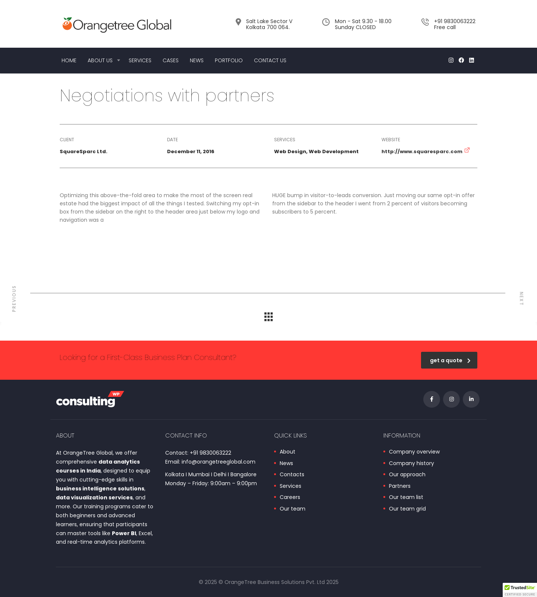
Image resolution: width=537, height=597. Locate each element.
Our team (292, 509)
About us (100, 60)
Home (69, 60)
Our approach (407, 474)
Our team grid (407, 509)
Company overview (414, 452)
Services (140, 60)
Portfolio (229, 60)
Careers (290, 497)
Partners (400, 486)
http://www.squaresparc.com (421, 151)
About (287, 452)
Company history (411, 463)
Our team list (406, 497)
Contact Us (270, 60)
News (197, 60)
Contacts (292, 474)
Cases (171, 60)
